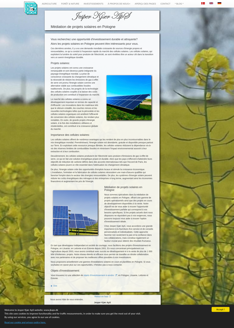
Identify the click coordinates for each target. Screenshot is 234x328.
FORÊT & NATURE (70, 4)
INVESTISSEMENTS (93, 4)
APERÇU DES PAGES (145, 4)
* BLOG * (179, 4)
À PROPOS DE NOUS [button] (119, 4)
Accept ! (220, 310)
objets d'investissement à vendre (100, 275)
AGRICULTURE (49, 4)
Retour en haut (102, 296)
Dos (54, 286)
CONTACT (165, 4)
